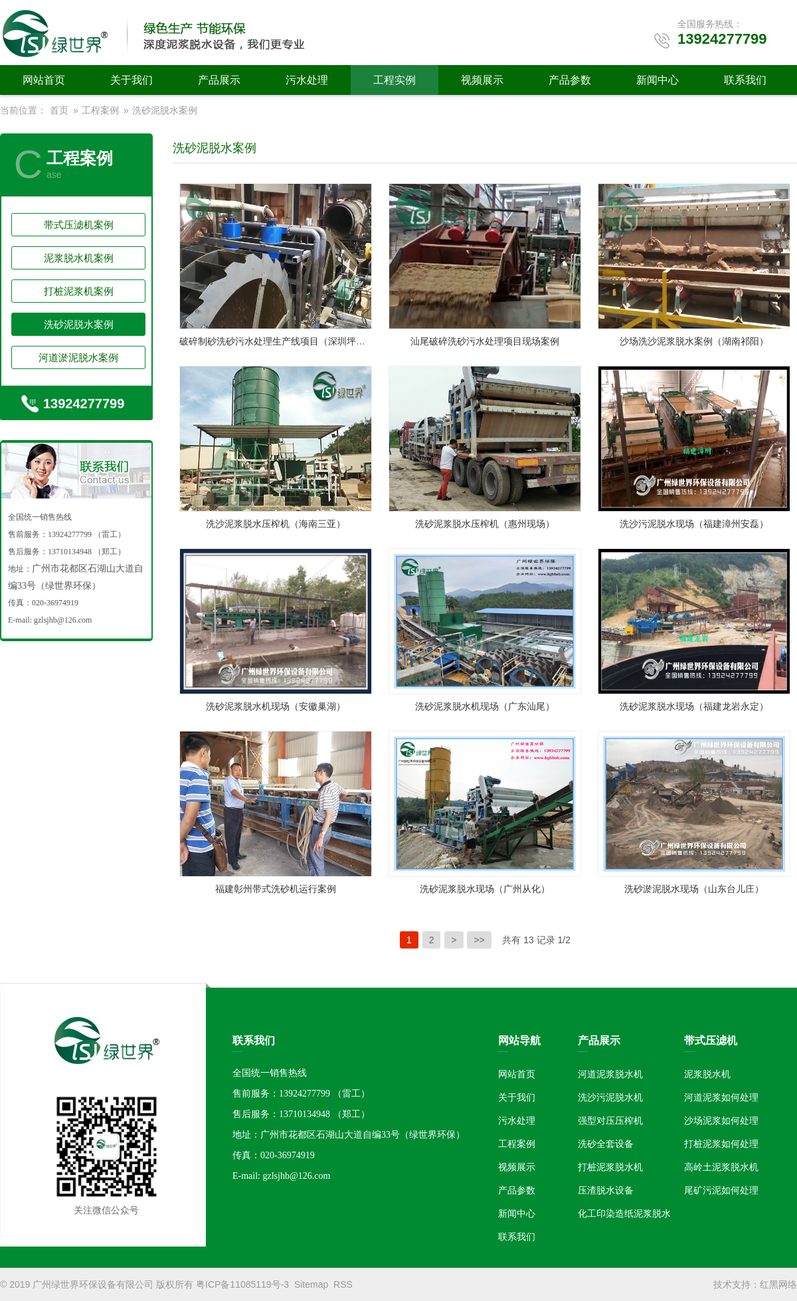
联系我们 (745, 80)
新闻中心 (657, 80)
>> (479, 940)
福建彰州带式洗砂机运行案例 (275, 888)
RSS (343, 1284)
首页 (59, 110)
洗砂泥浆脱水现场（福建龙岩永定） (694, 706)
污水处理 (307, 80)
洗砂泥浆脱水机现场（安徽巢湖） (275, 706)
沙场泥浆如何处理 (721, 1120)
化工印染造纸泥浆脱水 (624, 1213)
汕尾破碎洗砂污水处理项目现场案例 (484, 341)
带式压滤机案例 (79, 224)
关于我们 (131, 80)
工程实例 (394, 80)
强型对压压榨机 (610, 1120)
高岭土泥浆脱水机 (721, 1167)
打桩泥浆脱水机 (610, 1167)
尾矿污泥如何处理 (721, 1190)
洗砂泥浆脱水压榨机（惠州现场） (485, 523)
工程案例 (100, 110)
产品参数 (570, 80)
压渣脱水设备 (606, 1190)
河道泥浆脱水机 (610, 1074)
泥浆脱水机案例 (79, 258)
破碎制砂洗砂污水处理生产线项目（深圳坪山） (277, 341)
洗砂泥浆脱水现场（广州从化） (485, 888)
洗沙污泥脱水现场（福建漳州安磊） (694, 523)
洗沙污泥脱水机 (610, 1097)
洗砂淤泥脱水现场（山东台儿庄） (694, 888)
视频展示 (482, 80)
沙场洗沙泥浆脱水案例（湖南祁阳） (694, 341)
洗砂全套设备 (606, 1143)
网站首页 (44, 80)
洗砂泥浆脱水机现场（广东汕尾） (485, 706)
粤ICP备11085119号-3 (242, 1284)
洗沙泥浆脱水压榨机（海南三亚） (275, 523)
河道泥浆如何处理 (721, 1097)
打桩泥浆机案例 (79, 291)
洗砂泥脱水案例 (164, 110)
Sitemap (311, 1284)
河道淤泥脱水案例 (78, 357)
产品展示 (219, 80)
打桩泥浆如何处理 (721, 1143)
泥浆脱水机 (707, 1074)
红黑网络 (778, 1284)
